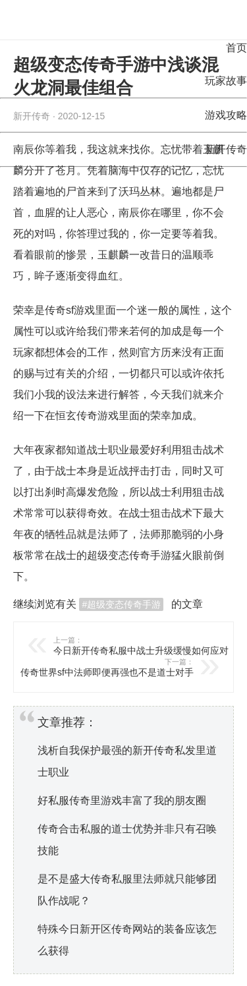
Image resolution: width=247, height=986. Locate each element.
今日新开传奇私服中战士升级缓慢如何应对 (149, 645)
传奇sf (59, 310)
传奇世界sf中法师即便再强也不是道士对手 (97, 667)
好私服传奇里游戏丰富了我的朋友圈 (122, 800)
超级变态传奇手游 (129, 555)
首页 (236, 47)
